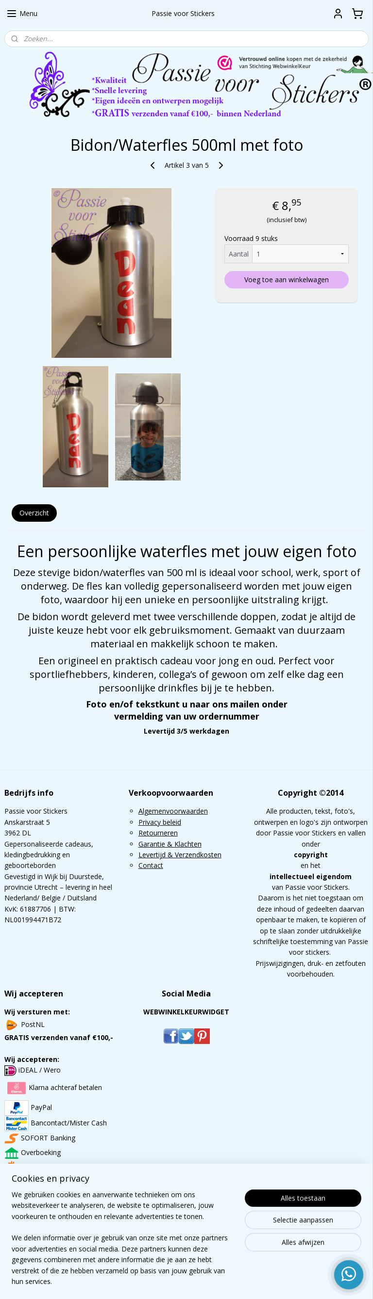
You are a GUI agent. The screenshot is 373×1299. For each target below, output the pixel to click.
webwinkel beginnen (215, 1281)
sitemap (157, 1281)
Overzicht (34, 512)
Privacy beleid (159, 822)
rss (178, 1281)
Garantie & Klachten (170, 844)
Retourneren (158, 832)
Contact (150, 865)
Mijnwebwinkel (300, 1281)
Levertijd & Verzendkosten (179, 854)
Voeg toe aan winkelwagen (286, 279)
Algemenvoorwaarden (173, 811)
